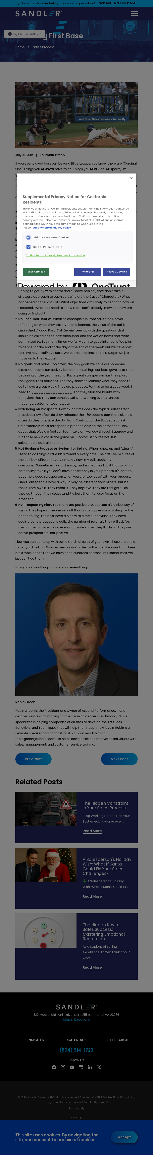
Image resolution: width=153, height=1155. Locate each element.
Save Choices (36, 271)
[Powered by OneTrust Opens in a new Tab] (32, 284)
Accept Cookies (117, 271)
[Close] (131, 178)
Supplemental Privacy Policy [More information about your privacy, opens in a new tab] (51, 227)
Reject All (88, 271)
